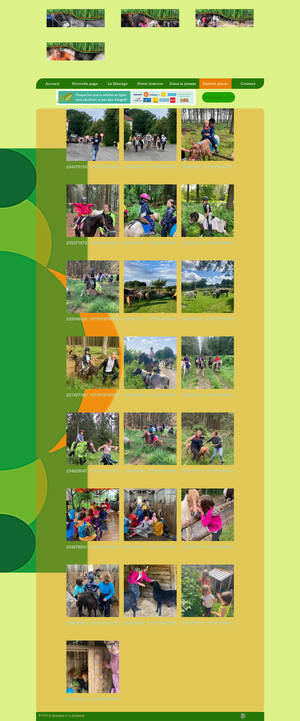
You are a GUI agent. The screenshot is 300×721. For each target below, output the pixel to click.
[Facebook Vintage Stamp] (243, 716)
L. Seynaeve (76, 715)
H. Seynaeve (57, 715)
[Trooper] (218, 97)
